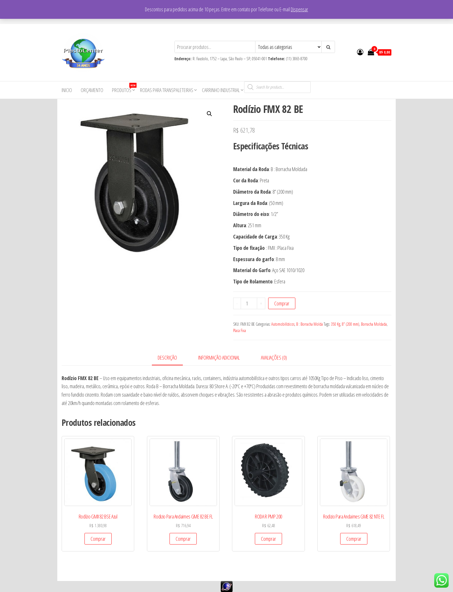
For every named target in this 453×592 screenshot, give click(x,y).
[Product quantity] (249, 303)
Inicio (67, 90)
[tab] (171, 358)
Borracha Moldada (374, 324)
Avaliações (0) (274, 357)
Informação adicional (219, 357)
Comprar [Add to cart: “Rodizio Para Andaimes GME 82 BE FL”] (183, 538)
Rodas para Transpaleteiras (166, 90)
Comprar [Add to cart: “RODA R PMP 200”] (268, 538)
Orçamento (92, 90)
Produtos (124, 88)
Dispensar (299, 9)
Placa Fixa (239, 330)
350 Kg (335, 324)
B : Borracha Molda (309, 324)
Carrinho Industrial (221, 90)
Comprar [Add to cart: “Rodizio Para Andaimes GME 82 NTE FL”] (353, 538)
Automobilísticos (282, 324)
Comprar (281, 303)
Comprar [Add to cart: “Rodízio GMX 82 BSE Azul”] (98, 538)
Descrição (167, 357)
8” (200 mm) (350, 324)
